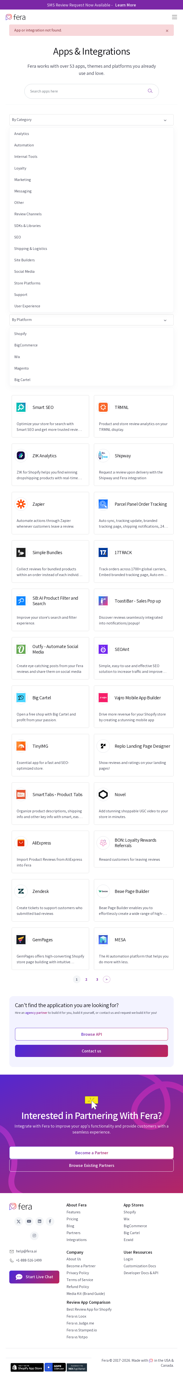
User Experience (27, 306)
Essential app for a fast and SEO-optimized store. (43, 765)
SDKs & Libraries (27, 225)
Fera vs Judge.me (80, 1323)
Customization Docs (140, 1265)
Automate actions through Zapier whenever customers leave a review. (45, 523)
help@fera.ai (26, 1251)
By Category (89, 120)
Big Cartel (22, 379)
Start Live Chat (34, 1277)
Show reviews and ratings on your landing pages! (132, 765)
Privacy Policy (77, 1272)
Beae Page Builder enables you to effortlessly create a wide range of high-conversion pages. (131, 911)
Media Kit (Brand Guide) (85, 1293)
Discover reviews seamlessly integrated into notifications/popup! (131, 620)
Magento (21, 368)
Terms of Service (79, 1279)
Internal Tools (25, 156)
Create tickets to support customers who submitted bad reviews (49, 910)
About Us (73, 1259)
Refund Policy (77, 1286)
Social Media (24, 271)
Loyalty (20, 168)
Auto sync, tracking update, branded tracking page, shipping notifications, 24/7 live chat (133, 523)
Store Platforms (27, 283)
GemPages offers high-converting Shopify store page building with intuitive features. (50, 959)
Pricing (72, 1218)
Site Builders (24, 260)
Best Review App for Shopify (89, 1309)
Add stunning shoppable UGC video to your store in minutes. (133, 814)
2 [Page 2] (86, 979)
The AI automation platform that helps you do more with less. (133, 959)
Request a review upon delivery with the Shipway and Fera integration (131, 475)
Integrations (76, 1239)
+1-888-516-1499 (29, 1260)
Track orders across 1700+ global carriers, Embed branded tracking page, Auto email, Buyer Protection (133, 572)
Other (19, 202)
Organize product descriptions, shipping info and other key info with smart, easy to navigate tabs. (49, 814)
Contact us (91, 1051)
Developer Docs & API (141, 1272)
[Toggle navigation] (173, 17)
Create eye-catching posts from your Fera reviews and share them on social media (50, 668)
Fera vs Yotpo (77, 1336)
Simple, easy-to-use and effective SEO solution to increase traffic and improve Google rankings (131, 669)
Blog (70, 1225)
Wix (17, 356)
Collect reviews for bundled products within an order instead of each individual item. (50, 572)
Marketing (22, 179)
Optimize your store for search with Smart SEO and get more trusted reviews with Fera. (49, 427)
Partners (73, 1232)
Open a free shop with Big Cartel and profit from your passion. (46, 717)
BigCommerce (26, 345)
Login (128, 1259)
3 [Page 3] (97, 979)
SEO (17, 237)
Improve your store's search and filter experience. (47, 620)
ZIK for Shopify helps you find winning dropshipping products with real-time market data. (47, 475)
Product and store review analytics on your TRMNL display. (133, 426)
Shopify (20, 333)
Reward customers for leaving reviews (129, 859)
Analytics (21, 133)
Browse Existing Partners (91, 1165)
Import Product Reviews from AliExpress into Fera (49, 862)
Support (20, 294)
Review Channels (28, 213)
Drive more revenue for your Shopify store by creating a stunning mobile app (132, 717)
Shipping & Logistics (30, 248)
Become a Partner (81, 1265)
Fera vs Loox (76, 1316)
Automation (24, 145)
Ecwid (128, 1239)
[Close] (167, 30)
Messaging (23, 191)
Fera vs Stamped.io (81, 1330)
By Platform (89, 320)
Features (73, 1212)
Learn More (125, 4)
